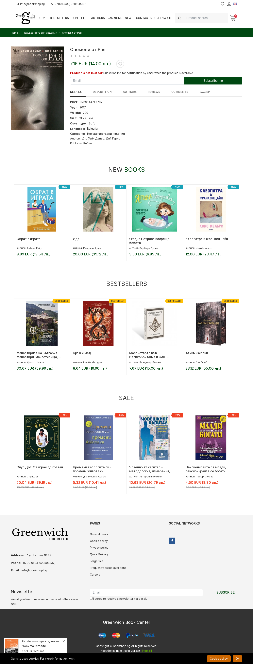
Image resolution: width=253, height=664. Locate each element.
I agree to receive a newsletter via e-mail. (118, 598)
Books (42, 18)
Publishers (80, 18)
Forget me (96, 561)
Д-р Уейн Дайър (93, 138)
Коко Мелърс (204, 248)
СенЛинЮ (201, 362)
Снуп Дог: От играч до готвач (40, 467)
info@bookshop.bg (31, 4)
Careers (95, 574)
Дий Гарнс (113, 138)
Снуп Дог (32, 476)
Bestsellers (59, 18)
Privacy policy (99, 547)
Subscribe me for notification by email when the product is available (148, 73)
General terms (99, 534)
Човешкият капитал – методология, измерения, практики (149, 469)
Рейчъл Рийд (34, 248)
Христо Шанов (35, 362)
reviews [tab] (143, 91)
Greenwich (162, 18)
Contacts (144, 18)
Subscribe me (213, 80)
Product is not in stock (86, 73)
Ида (76, 239)
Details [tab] (76, 91)
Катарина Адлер (92, 248)
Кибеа (87, 143)
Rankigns (115, 18)
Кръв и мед (82, 353)
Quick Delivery (99, 554)
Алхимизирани (197, 353)
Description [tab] (98, 91)
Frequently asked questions (108, 567)
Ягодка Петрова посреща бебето (149, 241)
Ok (237, 658)
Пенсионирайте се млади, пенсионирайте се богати (206, 469)
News (129, 18)
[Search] (206, 18)
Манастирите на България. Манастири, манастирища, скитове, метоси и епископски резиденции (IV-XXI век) (40, 355)
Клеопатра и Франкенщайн (207, 239)
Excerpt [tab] (187, 91)
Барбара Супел (149, 248)
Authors (98, 18)
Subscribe (225, 592)
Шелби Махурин (92, 362)
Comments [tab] (164, 91)
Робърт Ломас (204, 476)
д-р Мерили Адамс (94, 476)
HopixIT (147, 650)
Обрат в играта (29, 239)
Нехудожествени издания (106, 133)
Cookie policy (99, 541)
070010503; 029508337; (70, 4)
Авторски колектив (151, 476)
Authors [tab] (122, 91)
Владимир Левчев (150, 362)
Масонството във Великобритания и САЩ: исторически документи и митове (149, 355)
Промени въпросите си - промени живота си (92, 469)
